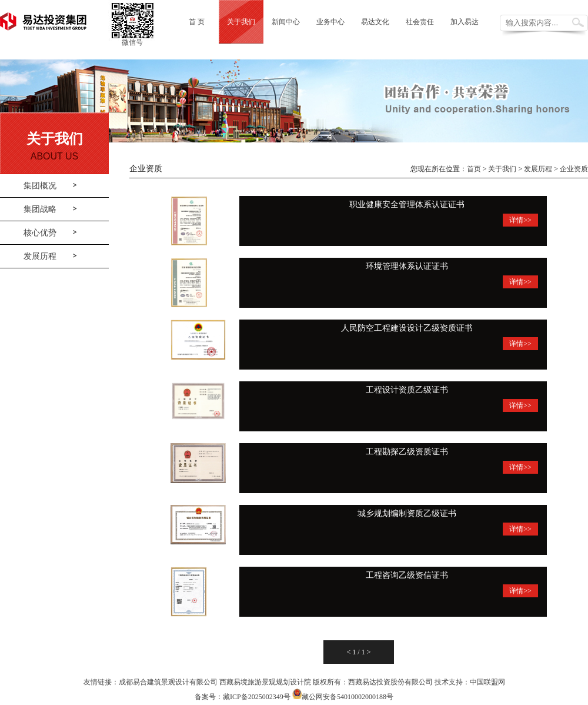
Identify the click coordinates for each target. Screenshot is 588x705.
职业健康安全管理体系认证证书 (407, 204)
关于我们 (241, 22)
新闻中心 (286, 22)
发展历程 (40, 256)
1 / (356, 652)
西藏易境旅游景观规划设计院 (265, 682)
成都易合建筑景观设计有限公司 (168, 682)
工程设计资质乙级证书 (407, 389)
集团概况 (40, 185)
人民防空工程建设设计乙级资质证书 (407, 328)
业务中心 (330, 22)
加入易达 (464, 22)
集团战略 (40, 209)
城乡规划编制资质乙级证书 (407, 513)
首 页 (197, 22)
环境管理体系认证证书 (407, 266)
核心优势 (40, 232)
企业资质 (574, 169)
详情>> (520, 220)
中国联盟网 (487, 682)
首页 (474, 169)
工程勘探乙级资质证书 (407, 451)
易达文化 (375, 22)
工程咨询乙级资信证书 (407, 575)
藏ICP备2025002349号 (256, 697)
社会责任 (420, 22)
